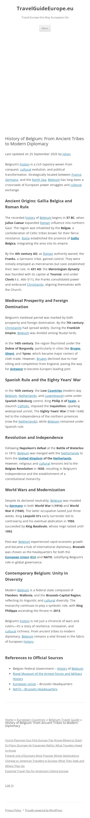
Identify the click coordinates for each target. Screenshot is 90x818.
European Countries (31, 720)
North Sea (39, 180)
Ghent (9, 353)
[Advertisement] (45, 79)
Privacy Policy (13, 810)
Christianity (35, 284)
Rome (26, 238)
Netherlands (28, 396)
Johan (67, 154)
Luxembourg (54, 396)
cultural (25, 169)
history (25, 164)
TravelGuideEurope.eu (45, 8)
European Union (17, 557)
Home (9, 720)
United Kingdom (30, 458)
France (76, 175)
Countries (55, 391)
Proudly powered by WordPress (43, 810)
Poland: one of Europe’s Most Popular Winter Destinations (42, 756)
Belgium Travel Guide (64, 720)
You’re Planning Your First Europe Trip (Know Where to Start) (43, 740)
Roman (45, 223)
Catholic (23, 406)
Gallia (75, 238)
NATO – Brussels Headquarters (35, 689)
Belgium (54, 180)
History (62, 668)
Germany (11, 180)
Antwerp (16, 369)
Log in (9, 785)
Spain (72, 401)
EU (33, 557)
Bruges (75, 348)
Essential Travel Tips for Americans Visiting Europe (36, 771)
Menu (45, 28)
